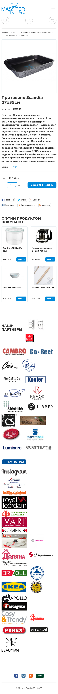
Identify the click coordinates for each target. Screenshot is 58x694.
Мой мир (46, 205)
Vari (15, 167)
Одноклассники (28, 205)
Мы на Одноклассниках (31, 676)
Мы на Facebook (16, 676)
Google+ (36, 200)
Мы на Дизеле (40, 676)
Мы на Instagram (23, 676)
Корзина (52, 20)
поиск (29, 20)
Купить (21, 259)
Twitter (23, 200)
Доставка (5, 20)
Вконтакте (9, 205)
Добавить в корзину (42, 185)
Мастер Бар (13, 8)
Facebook (9, 200)
